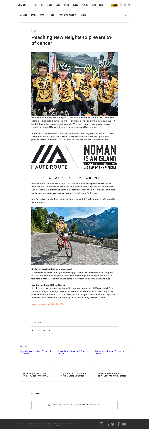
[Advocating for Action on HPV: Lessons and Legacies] (112, 359)
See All (127, 346)
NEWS (42, 15)
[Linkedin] (125, 5)
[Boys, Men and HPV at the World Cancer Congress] (74, 359)
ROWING (51, 15)
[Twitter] (129, 5)
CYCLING (83, 15)
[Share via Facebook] (32, 330)
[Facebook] (118, 424)
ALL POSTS (23, 15)
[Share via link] (50, 330)
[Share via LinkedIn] (44, 330)
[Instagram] (120, 5)
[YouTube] (124, 424)
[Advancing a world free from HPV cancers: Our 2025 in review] (37, 359)
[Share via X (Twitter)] (38, 330)
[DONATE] (114, 5)
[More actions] (116, 31)
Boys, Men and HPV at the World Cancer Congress (73, 374)
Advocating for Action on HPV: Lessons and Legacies (112, 374)
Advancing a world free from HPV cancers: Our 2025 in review (34, 374)
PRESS (33, 15)
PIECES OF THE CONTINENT (67, 15)
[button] (42, 5)
